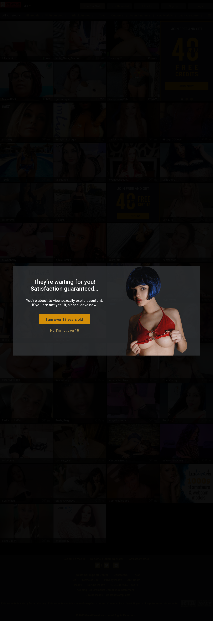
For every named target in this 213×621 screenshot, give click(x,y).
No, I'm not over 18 (64, 330)
